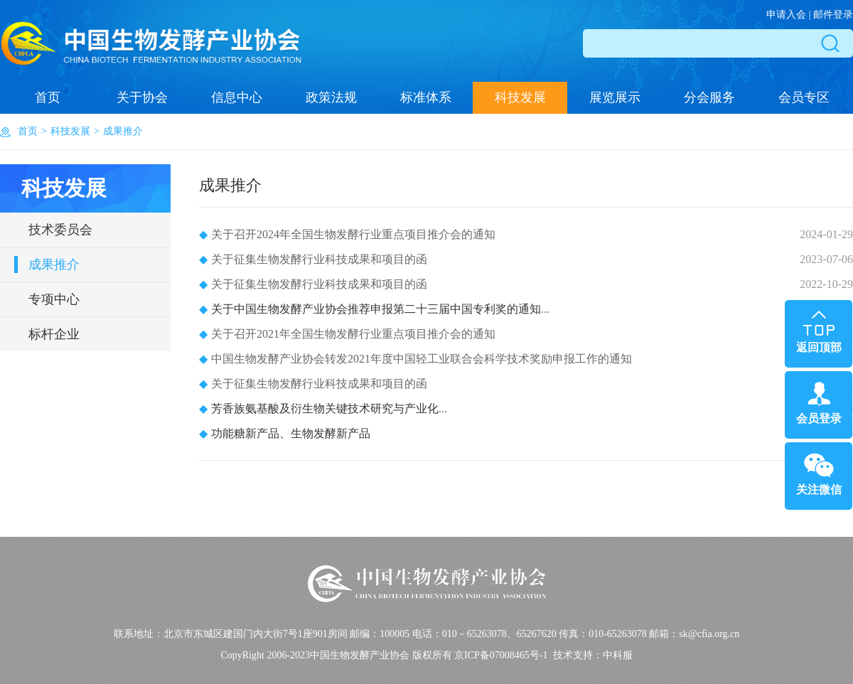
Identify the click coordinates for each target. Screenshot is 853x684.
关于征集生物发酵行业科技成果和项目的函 (313, 259)
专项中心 (54, 299)
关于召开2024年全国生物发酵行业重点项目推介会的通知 (347, 234)
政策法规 (331, 97)
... (374, 309)
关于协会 (142, 97)
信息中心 (236, 97)
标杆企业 (54, 334)
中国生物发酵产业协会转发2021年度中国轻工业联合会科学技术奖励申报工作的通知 (415, 359)
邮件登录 (833, 14)
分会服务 (709, 97)
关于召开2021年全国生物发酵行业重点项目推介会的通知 (347, 334)
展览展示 (614, 97)
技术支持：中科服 (593, 655)
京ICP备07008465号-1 (500, 655)
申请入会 (786, 14)
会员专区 (804, 97)
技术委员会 (60, 230)
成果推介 (123, 131)
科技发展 (520, 97)
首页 (47, 97)
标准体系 (425, 97)
